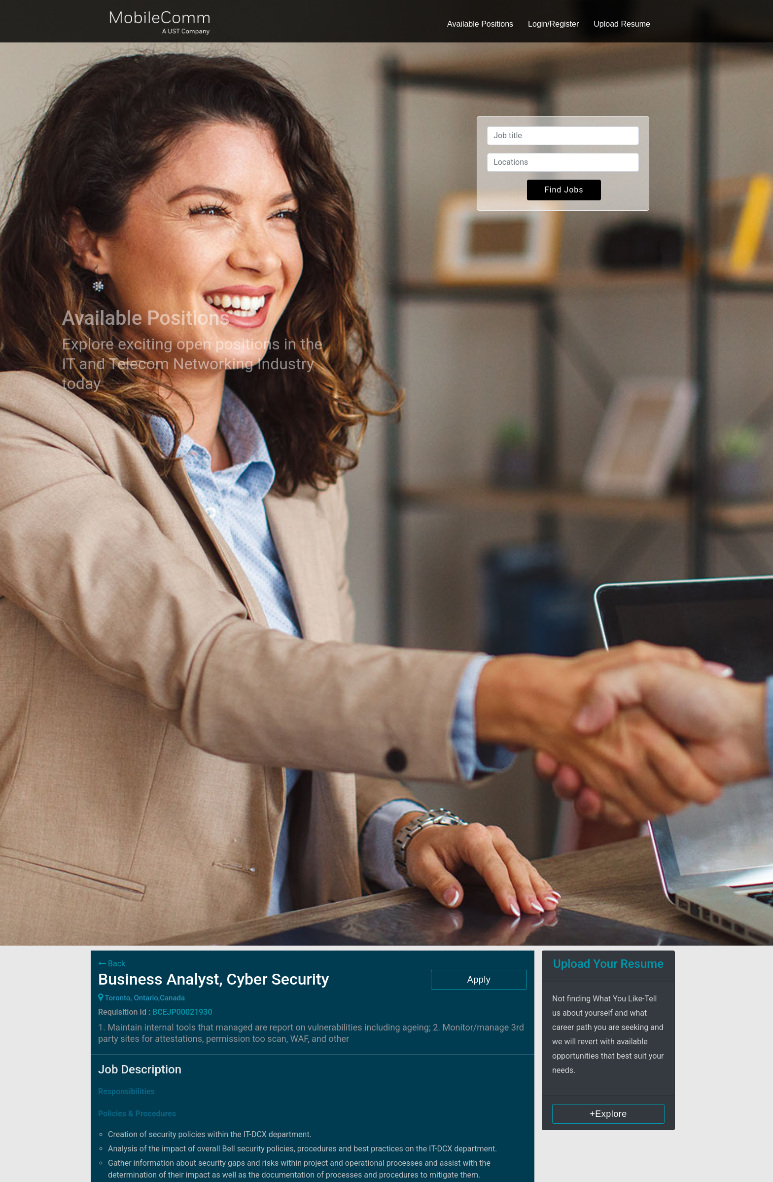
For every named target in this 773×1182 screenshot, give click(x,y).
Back (111, 963)
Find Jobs (564, 189)
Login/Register (553, 24)
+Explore (608, 1114)
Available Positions (480, 24)
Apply (479, 980)
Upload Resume (622, 24)
